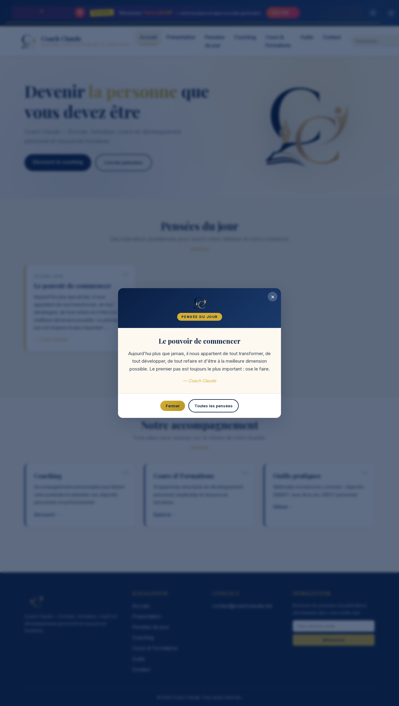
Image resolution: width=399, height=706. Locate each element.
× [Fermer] (272, 297)
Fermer (173, 406)
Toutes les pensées (213, 406)
